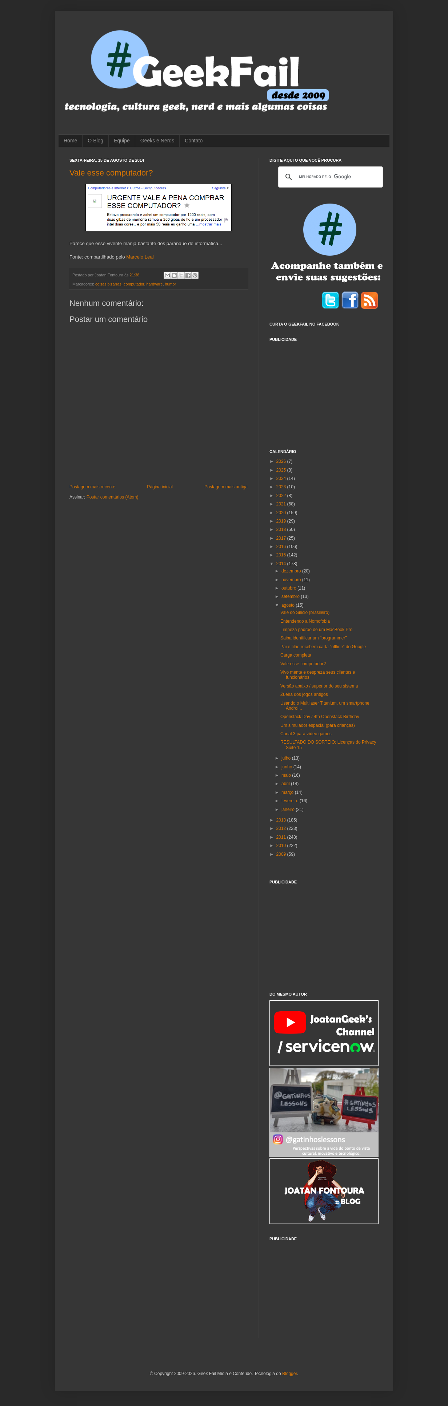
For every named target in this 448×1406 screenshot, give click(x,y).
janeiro (288, 809)
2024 (281, 478)
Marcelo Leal (140, 257)
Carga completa (295, 655)
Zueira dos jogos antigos (304, 694)
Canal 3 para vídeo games (306, 733)
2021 (281, 504)
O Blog (95, 140)
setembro (291, 596)
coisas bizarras (108, 284)
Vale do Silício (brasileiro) (304, 612)
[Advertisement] (324, 391)
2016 (281, 546)
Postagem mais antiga (226, 486)
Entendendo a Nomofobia (305, 621)
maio (286, 775)
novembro (291, 579)
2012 (281, 828)
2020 (281, 512)
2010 (281, 845)
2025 (281, 470)
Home (70, 140)
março (288, 792)
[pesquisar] (329, 177)
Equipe (122, 140)
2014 (281, 563)
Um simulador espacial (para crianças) (317, 725)
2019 (281, 521)
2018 (281, 529)
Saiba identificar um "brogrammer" (313, 638)
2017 (281, 538)
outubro (289, 588)
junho (287, 766)
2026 (281, 461)
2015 (281, 555)
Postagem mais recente (92, 486)
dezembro (291, 571)
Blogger (289, 1373)
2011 (281, 837)
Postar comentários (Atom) (113, 497)
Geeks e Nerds (157, 140)
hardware (154, 284)
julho (286, 758)
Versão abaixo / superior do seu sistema (319, 686)
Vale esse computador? (111, 172)
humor (170, 284)
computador (134, 284)
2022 (281, 495)
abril (286, 783)
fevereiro (290, 800)
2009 (281, 854)
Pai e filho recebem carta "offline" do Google (323, 646)
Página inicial (160, 486)
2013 (281, 820)
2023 (281, 486)
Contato (194, 140)
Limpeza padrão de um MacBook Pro (316, 629)
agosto (288, 605)
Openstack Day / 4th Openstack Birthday (319, 716)
